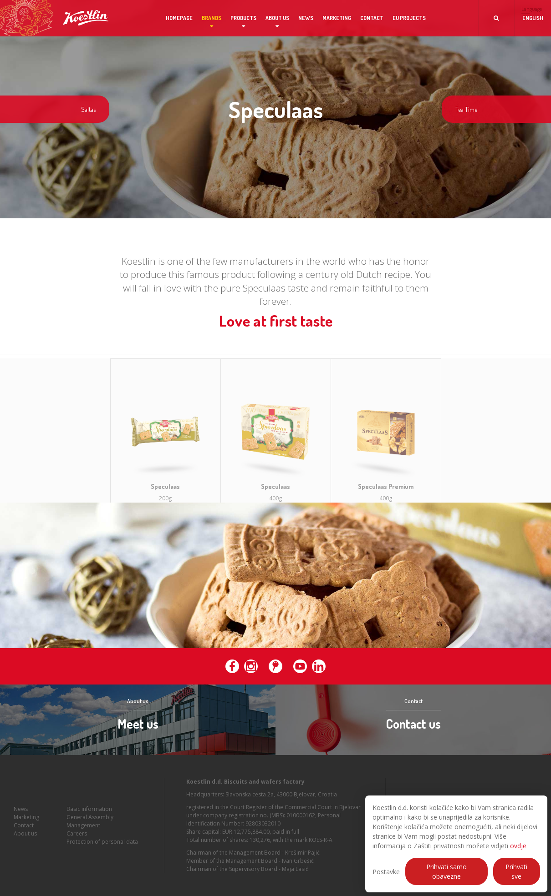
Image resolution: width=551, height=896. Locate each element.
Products (243, 18)
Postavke (386, 871)
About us (277, 18)
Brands (211, 18)
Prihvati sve (516, 871)
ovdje (518, 845)
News (305, 18)
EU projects (409, 18)
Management (83, 832)
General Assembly (89, 824)
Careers (76, 841)
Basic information (89, 816)
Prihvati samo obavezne (446, 871)
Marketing (336, 18)
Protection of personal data (102, 849)
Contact (371, 18)
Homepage (179, 18)
